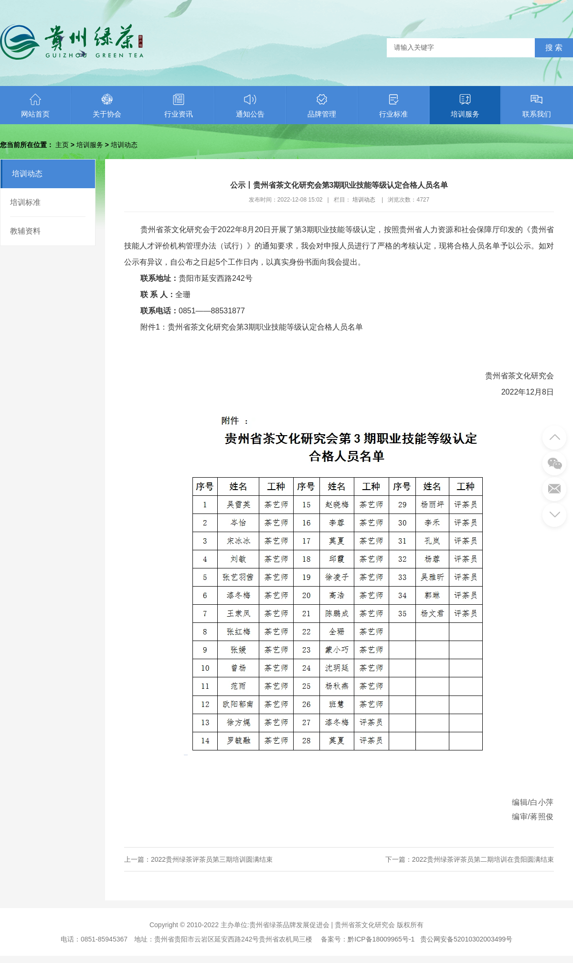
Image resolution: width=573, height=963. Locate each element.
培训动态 (124, 145)
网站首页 (35, 105)
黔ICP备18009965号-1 (381, 939)
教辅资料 (25, 231)
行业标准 (393, 105)
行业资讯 (178, 105)
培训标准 (25, 202)
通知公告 (250, 105)
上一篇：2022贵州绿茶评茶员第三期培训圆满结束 (198, 859)
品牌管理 (322, 105)
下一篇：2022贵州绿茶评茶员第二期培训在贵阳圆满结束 (469, 859)
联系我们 (536, 105)
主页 (62, 145)
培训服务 (465, 105)
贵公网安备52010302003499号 (466, 939)
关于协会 (107, 105)
